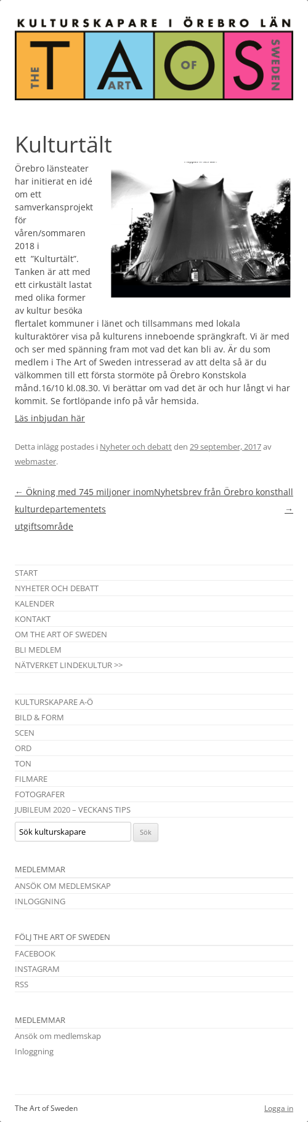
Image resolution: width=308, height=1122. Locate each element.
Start (26, 572)
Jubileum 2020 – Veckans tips (73, 809)
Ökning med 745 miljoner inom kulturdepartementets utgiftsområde (84, 509)
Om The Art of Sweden (61, 634)
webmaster (35, 461)
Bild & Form (39, 717)
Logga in (278, 1108)
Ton (23, 763)
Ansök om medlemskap (63, 885)
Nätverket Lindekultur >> (69, 664)
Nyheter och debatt (136, 446)
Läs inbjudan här (50, 418)
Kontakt (33, 618)
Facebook (35, 953)
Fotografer (40, 794)
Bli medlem (38, 649)
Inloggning (40, 901)
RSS (21, 984)
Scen (24, 732)
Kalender (34, 603)
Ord (23, 748)
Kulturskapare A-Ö (54, 701)
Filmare (31, 778)
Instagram (37, 968)
